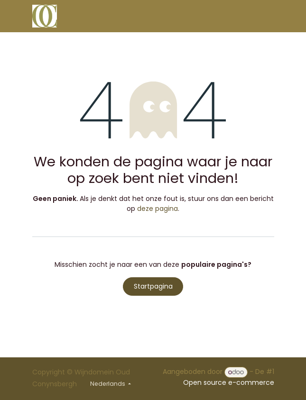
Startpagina (153, 286)
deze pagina (157, 208)
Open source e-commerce (228, 382)
